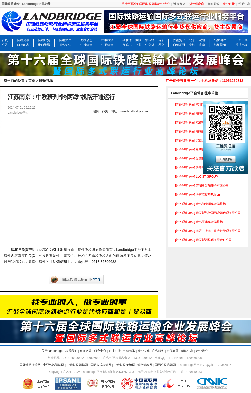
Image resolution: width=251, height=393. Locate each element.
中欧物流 (107, 40)
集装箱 (149, 40)
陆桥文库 (65, 40)
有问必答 (213, 4)
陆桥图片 (220, 40)
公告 (5, 45)
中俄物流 (86, 45)
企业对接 (115, 351)
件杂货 (149, 45)
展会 (161, 45)
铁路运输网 (144, 365)
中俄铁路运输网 (77, 365)
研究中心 (100, 351)
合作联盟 (173, 351)
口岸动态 (23, 45)
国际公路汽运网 (165, 365)
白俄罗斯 (179, 45)
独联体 (127, 40)
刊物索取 (129, 351)
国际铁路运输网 (30, 365)
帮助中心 (244, 4)
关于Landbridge (52, 351)
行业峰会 (202, 351)
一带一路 (242, 40)
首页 (5, 40)
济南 (202, 45)
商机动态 (86, 40)
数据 (138, 40)
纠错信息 (60, 262)
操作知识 (65, 45)
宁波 (192, 45)
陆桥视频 (220, 45)
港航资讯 (44, 45)
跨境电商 (242, 45)
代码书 (127, 45)
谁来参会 (179, 4)
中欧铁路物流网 (124, 365)
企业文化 (144, 351)
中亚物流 (107, 45)
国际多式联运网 (100, 365)
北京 (192, 40)
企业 (138, 45)
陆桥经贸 (44, 40)
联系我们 (71, 351)
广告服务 (158, 351)
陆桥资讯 (23, 40)
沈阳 (202, 40)
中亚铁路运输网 (53, 365)
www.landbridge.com (134, 111)
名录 (161, 40)
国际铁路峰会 (11, 4)
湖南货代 (179, 40)
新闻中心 (187, 351)
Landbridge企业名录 (36, 4)
